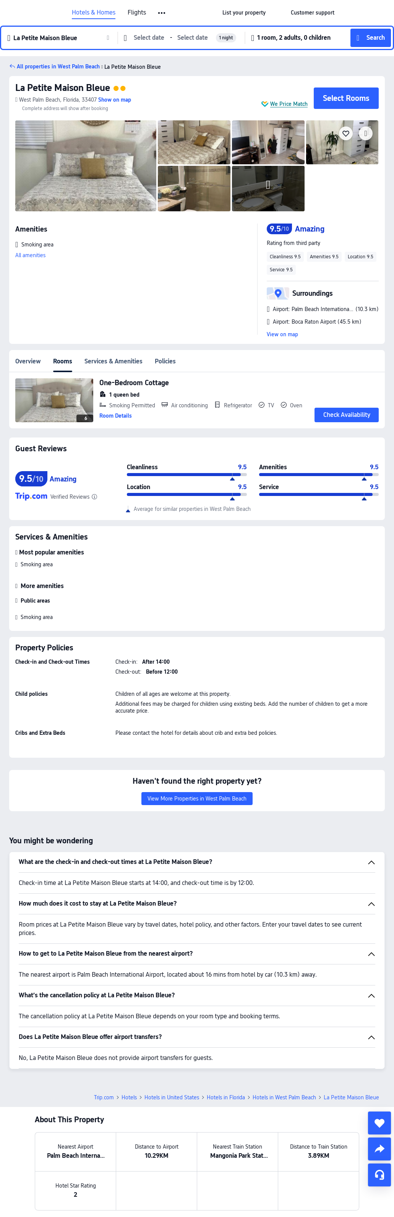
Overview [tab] (28, 361)
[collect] (379, 1123)
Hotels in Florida (226, 1097)
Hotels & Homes (93, 12)
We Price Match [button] (289, 104)
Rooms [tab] (62, 361)
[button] (162, 13)
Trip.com (104, 1097)
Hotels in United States (171, 1097)
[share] (379, 1149)
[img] (85, 165)
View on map (282, 334)
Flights (137, 12)
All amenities (30, 255)
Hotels (129, 1097)
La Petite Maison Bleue (62, 87)
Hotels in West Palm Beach (284, 1097)
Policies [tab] (165, 361)
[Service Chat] (379, 1175)
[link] (244, 12)
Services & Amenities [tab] (113, 361)
